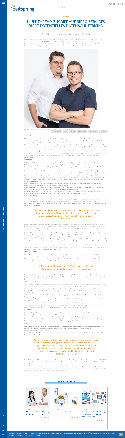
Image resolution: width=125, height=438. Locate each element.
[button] (3, 3)
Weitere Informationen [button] (37, 435)
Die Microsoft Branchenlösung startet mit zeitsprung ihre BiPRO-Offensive (93, 414)
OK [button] (121, 434)
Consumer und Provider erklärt (63, 413)
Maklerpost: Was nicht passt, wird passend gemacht (37, 413)
